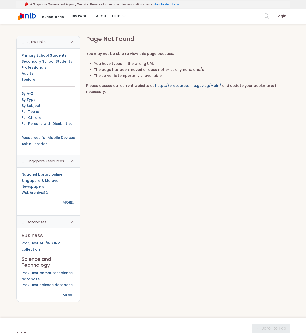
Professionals (34, 67)
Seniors (28, 79)
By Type (28, 99)
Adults (27, 73)
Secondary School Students (47, 61)
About (102, 16)
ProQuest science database (47, 284)
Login (281, 16)
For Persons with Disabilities (47, 123)
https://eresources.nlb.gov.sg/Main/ (188, 85)
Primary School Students (44, 55)
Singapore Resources (43, 161)
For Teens (30, 111)
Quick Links (34, 42)
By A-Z (27, 93)
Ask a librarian (35, 143)
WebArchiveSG (35, 192)
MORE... (69, 202)
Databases (34, 222)
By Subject (31, 105)
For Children (33, 117)
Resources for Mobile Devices (48, 137)
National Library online (42, 174)
